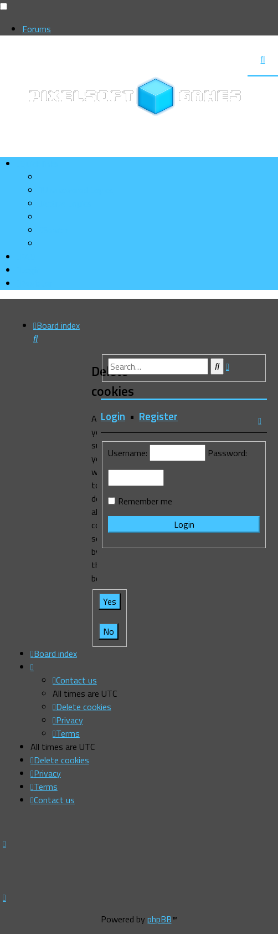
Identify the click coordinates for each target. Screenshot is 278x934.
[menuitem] (76, 190)
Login (113, 416)
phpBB (159, 919)
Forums (36, 28)
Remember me (145, 501)
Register (158, 416)
